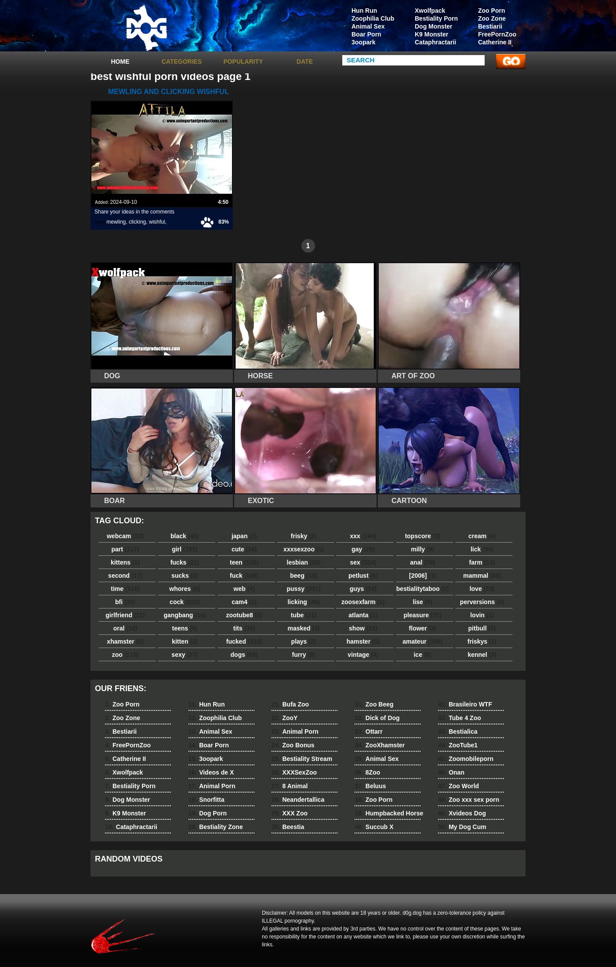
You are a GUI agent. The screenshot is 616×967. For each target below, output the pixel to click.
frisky (303, 536)
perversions (482, 601)
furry (303, 654)
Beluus (370, 786)
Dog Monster (434, 26)
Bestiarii (490, 26)
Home (120, 61)
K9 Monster (431, 34)
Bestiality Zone (215, 826)
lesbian (304, 562)
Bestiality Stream (302, 758)
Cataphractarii (435, 42)
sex (363, 562)
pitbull (482, 628)
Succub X (374, 826)
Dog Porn (207, 813)
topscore (422, 536)
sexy (184, 654)
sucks (184, 575)
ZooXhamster (380, 745)
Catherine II (494, 42)
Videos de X (211, 772)
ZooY (284, 717)
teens (185, 628)
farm (482, 562)
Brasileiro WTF (465, 704)
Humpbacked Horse (389, 813)
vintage (363, 654)
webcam (125, 536)
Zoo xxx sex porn (469, 799)
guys (363, 588)
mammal (482, 575)
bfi (125, 601)
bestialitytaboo (422, 588)
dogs (244, 654)
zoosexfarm (363, 601)
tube (303, 615)
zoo (125, 654)
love (482, 588)
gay (363, 549)
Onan (451, 772)
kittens (125, 562)
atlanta (362, 615)
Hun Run (364, 10)
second (125, 575)
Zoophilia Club (372, 18)
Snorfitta (206, 799)
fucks (184, 562)
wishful (157, 222)
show (363, 628)
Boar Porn (366, 34)
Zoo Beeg (374, 704)
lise (422, 601)
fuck (244, 575)
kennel (481, 654)
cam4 (244, 601)
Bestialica (458, 731)
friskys (481, 641)
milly (422, 549)
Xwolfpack (430, 10)
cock (185, 601)
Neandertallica (298, 799)
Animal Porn (212, 786)
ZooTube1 (458, 745)
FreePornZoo (497, 34)
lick (482, 549)
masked (303, 628)
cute (244, 549)
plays (303, 641)
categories (182, 61)
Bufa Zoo (290, 704)
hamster (363, 641)
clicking (137, 222)
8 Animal (290, 786)
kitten (184, 641)
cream (482, 536)
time (125, 588)
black (184, 536)
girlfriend (125, 615)
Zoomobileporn (465, 758)
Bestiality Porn (436, 18)
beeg (303, 575)
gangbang (185, 615)
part (125, 549)
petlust (363, 575)
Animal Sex (367, 26)
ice (422, 654)
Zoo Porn (491, 10)
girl (184, 549)
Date (305, 61)
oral (125, 628)
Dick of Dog (377, 717)
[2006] (422, 575)
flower (422, 628)
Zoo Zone (492, 18)
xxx (363, 536)
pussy (304, 588)
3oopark (363, 42)
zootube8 (244, 615)
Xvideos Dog (462, 813)
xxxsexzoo (303, 549)
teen (244, 562)
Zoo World (458, 786)
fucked (244, 641)
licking (303, 601)
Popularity (243, 61)
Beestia (288, 826)
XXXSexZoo (294, 772)
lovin (482, 615)
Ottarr (368, 731)
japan (244, 536)
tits (244, 628)
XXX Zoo (290, 813)
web (244, 588)
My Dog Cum (462, 826)
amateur (422, 641)
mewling (116, 222)
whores (184, 588)
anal (422, 562)
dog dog (146, 27)
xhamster (125, 641)
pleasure (423, 615)
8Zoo (367, 772)
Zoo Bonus (293, 745)
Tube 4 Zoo (459, 717)
